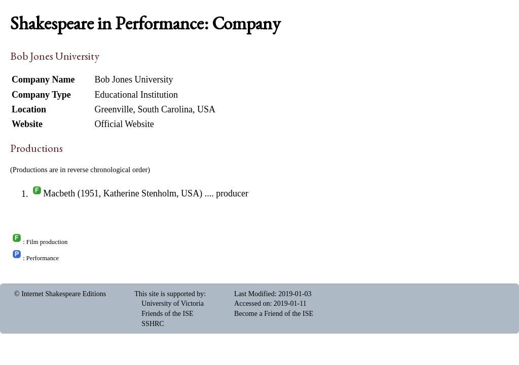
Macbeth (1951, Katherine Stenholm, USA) (122, 194)
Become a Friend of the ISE (273, 313)
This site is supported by (169, 294)
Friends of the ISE (167, 313)
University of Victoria (172, 303)
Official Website (124, 124)
